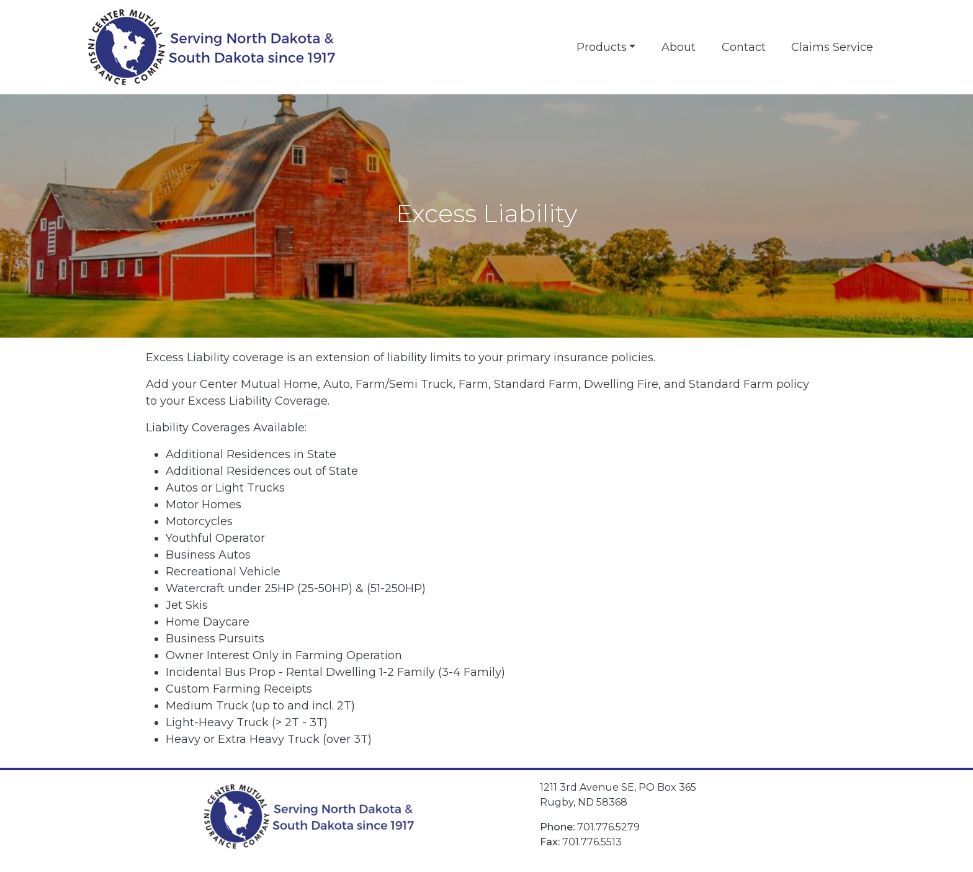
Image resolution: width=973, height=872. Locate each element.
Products (601, 47)
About (678, 47)
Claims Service (832, 47)
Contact (744, 47)
